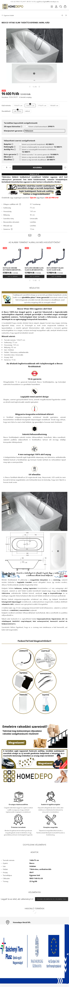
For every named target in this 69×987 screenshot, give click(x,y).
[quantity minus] (3, 165)
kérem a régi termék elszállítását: (38, 157)
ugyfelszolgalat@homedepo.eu (48, 1)
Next (38, 277)
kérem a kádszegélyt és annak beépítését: (42, 144)
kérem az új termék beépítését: (38, 142)
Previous (30, 277)
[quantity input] (6, 165)
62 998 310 (53, 195)
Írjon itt (33, 195)
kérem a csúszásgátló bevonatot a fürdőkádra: (39, 148)
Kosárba (37, 165)
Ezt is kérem (12, 274)
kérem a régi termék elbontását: (38, 154)
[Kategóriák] (52, 6)
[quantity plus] (10, 165)
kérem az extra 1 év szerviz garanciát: (40, 152)
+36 (46, 195)
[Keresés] (60, 6)
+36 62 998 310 (16, 1)
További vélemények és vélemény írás (51, 896)
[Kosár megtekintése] (65, 6)
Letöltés (33, 219)
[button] (65, 165)
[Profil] (56, 6)
